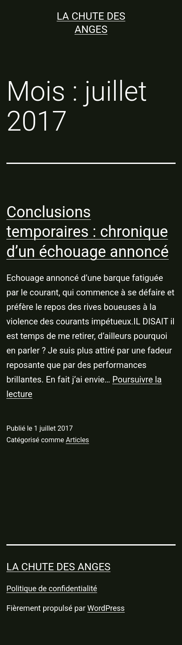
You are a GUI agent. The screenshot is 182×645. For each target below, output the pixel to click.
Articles (77, 440)
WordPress (105, 608)
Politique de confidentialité (51, 588)
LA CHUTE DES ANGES (58, 567)
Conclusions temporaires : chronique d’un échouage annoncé (87, 232)
